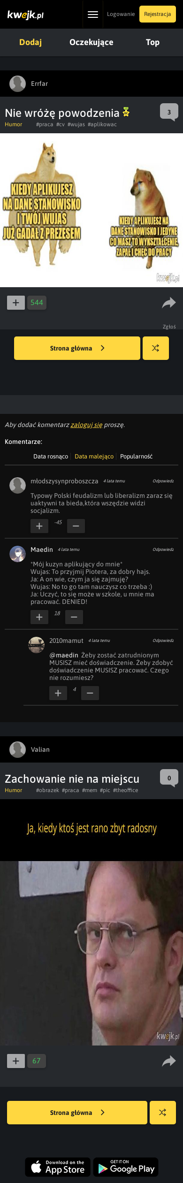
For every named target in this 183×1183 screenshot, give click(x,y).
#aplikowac (102, 124)
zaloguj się (86, 424)
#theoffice (125, 790)
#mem (89, 790)
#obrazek (47, 790)
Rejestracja (157, 14)
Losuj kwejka (159, 352)
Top (153, 42)
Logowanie (121, 14)
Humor (13, 124)
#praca (44, 124)
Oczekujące (91, 42)
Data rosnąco (50, 456)
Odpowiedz (163, 481)
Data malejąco (94, 456)
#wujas (76, 124)
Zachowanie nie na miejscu (72, 778)
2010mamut (66, 640)
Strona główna (77, 348)
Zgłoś (169, 326)
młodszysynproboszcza (64, 481)
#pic (105, 790)
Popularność (136, 456)
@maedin (63, 655)
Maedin (41, 549)
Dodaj (30, 42)
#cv (60, 124)
